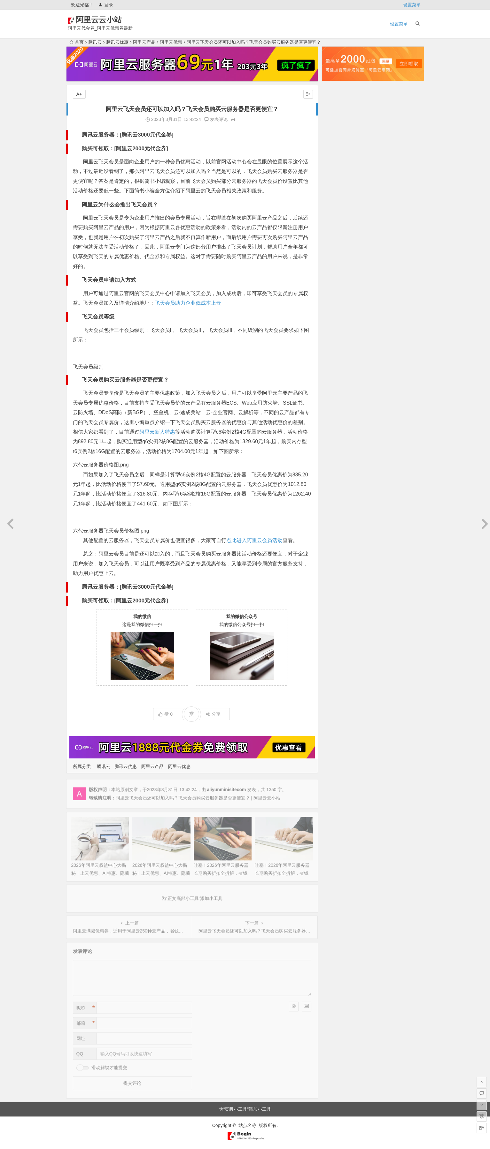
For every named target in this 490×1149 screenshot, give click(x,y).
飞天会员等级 (98, 317)
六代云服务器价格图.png (101, 464)
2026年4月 (337, 106)
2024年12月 (339, 249)
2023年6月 (337, 410)
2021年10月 (339, 589)
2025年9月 (337, 169)
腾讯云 (95, 42)
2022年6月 (337, 517)
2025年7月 (337, 187)
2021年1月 (337, 660)
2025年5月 (337, 205)
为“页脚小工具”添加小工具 (245, 1109)
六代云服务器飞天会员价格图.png (111, 530)
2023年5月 (337, 419)
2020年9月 (337, 687)
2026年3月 (337, 115)
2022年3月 (337, 544)
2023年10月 (339, 374)
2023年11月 (339, 366)
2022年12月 (339, 464)
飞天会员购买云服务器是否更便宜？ (125, 380)
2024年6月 (337, 303)
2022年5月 (337, 526)
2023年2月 (337, 446)
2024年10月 (339, 267)
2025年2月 (337, 232)
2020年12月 (339, 669)
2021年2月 (337, 651)
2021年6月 (337, 616)
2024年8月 (337, 285)
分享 (213, 714)
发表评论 (216, 119)
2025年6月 (337, 196)
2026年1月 (337, 133)
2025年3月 (337, 223)
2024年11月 (339, 258)
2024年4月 (337, 321)
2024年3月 (337, 330)
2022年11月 (339, 473)
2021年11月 (339, 580)
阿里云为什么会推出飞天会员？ (120, 205)
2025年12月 (339, 142)
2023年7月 (337, 401)
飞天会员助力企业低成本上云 (188, 303)
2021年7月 (337, 607)
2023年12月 (339, 357)
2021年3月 (337, 642)
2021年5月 (337, 625)
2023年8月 (337, 392)
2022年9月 (337, 491)
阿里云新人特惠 (157, 432)
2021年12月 (339, 571)
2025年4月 (337, 214)
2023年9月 (337, 383)
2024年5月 (337, 312)
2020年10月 (339, 678)
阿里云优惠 (171, 42)
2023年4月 (337, 428)
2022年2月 (337, 553)
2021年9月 (337, 598)
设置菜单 (412, 4)
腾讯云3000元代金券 (146, 135)
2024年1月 (337, 348)
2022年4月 (337, 535)
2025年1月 (337, 240)
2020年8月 (337, 696)
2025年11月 (339, 151)
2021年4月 (337, 634)
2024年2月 (337, 339)
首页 (76, 42)
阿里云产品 (144, 42)
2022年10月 (339, 482)
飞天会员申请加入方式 (109, 280)
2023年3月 (337, 437)
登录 (105, 4)
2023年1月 (337, 455)
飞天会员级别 (88, 366)
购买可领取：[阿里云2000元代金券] (125, 148)
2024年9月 (337, 276)
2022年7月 (337, 508)
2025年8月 (337, 178)
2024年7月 (337, 294)
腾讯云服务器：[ (102, 135)
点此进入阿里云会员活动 (254, 540)
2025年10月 (339, 160)
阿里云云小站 (108, 19)
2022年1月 (337, 562)
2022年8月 (337, 500)
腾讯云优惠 (117, 42)
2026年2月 (337, 124)
